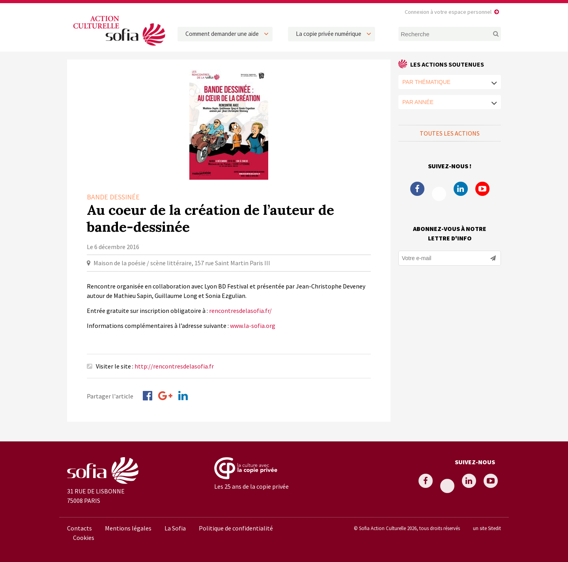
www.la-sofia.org (252, 325)
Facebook (417, 189)
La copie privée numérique (328, 33)
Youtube (482, 189)
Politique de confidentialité (236, 528)
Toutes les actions (450, 133)
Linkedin (461, 189)
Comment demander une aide (222, 33)
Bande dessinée (113, 196)
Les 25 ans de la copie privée (251, 486)
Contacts (79, 528)
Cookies (83, 538)
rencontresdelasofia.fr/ (240, 310)
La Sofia (175, 528)
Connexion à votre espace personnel (448, 11)
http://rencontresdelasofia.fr (174, 366)
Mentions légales (128, 528)
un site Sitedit (487, 528)
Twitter (439, 194)
